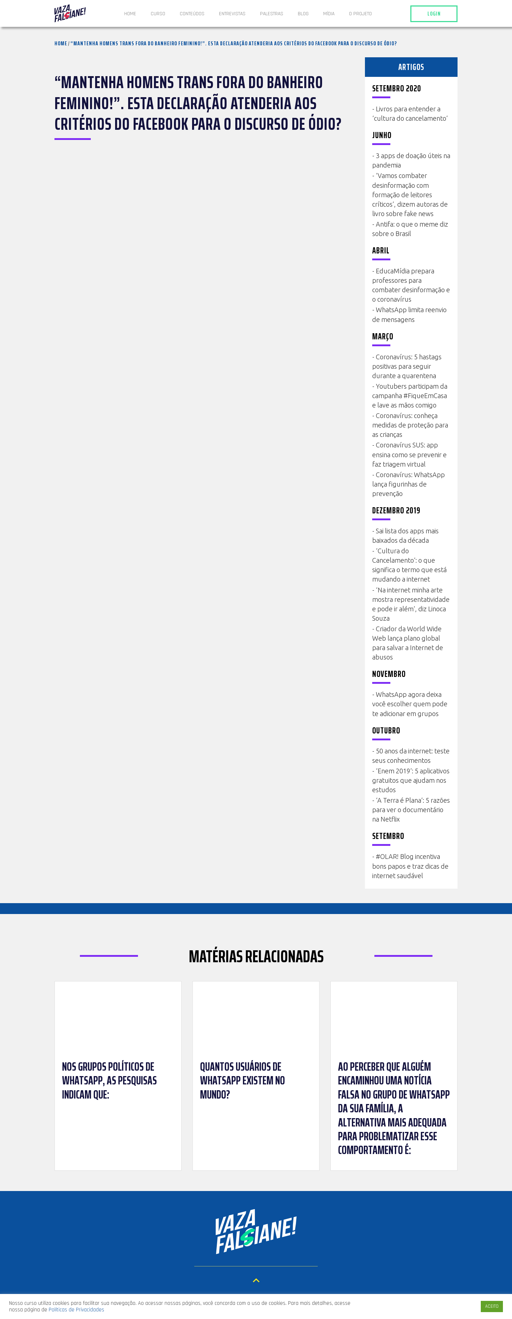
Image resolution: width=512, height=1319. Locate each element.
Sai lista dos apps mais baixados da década (405, 535)
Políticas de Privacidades (76, 1309)
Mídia (328, 14)
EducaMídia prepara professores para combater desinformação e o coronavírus (411, 285)
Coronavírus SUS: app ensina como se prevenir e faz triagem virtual (409, 454)
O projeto (360, 14)
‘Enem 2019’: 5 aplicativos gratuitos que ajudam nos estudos (411, 780)
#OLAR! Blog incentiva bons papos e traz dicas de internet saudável (410, 866)
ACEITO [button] (492, 1306)
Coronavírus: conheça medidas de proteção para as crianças (410, 425)
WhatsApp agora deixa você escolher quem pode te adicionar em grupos (409, 704)
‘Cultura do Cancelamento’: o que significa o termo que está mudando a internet (409, 565)
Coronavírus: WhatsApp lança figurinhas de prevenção (408, 484)
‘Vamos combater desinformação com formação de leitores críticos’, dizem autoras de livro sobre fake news (410, 194)
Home (130, 14)
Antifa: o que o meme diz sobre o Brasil (410, 228)
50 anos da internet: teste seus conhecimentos (411, 755)
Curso (158, 14)
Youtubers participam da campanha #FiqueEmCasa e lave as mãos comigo (409, 396)
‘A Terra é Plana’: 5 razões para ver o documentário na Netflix (411, 810)
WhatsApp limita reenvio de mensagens (409, 314)
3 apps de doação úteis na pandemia (411, 160)
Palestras (271, 14)
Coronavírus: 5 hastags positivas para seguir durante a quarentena (407, 366)
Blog (303, 14)
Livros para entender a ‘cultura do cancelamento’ (410, 113)
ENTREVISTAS (232, 14)
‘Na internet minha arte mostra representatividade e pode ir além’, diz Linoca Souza (411, 604)
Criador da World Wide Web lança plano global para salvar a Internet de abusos (407, 643)
